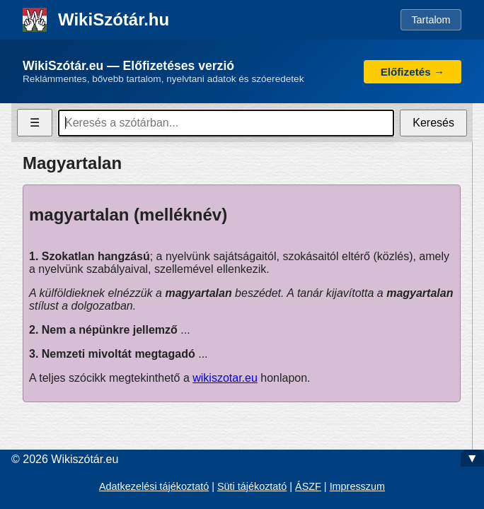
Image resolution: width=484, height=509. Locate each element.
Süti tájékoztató (252, 486)
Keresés (433, 123)
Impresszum (357, 486)
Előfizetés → (412, 72)
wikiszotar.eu (225, 378)
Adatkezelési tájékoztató (154, 486)
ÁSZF (308, 486)
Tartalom (430, 19)
